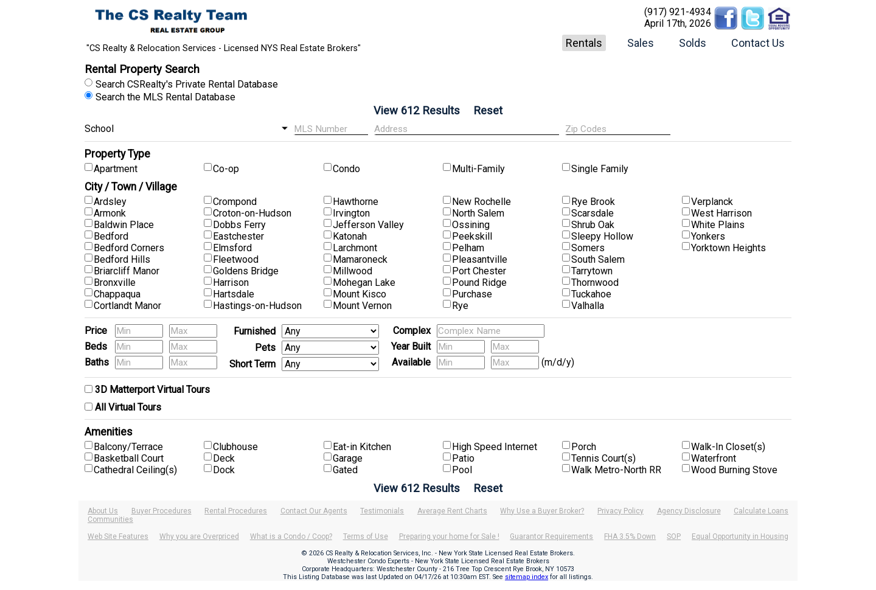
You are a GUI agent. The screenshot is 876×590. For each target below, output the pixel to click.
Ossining (471, 225)
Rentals (584, 42)
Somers (588, 248)
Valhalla (587, 305)
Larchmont (355, 248)
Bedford (111, 236)
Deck (224, 458)
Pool (462, 470)
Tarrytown (592, 271)
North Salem (478, 213)
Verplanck (712, 201)
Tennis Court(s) (603, 458)
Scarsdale (592, 213)
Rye (460, 305)
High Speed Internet (494, 447)
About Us (103, 511)
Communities (110, 519)
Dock (224, 470)
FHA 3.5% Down (630, 536)
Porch (583, 447)
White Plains (718, 225)
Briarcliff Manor (126, 271)
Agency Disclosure (689, 511)
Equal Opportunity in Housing (740, 536)
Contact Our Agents (313, 511)
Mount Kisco (359, 294)
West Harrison (721, 213)
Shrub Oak (592, 225)
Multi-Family (478, 169)
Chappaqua (117, 294)
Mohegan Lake (364, 282)
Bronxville (115, 282)
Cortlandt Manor (127, 305)
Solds (692, 42)
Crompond (235, 201)
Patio (463, 458)
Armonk (110, 213)
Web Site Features (118, 536)
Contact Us (758, 42)
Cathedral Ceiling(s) (135, 470)
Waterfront (713, 458)
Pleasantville (479, 259)
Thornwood (595, 282)
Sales (640, 42)
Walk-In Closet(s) (728, 447)
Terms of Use (365, 536)
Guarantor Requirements (551, 536)
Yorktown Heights (728, 248)
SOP (674, 536)
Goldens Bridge (246, 271)
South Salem (598, 259)
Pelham (468, 248)
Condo (346, 169)
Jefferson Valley (368, 225)
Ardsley (110, 201)
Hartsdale (233, 294)
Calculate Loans (761, 511)
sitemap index (526, 577)
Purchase (472, 294)
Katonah (350, 236)
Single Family (599, 169)
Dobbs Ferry (239, 225)
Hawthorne (355, 201)
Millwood (352, 271)
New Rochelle (481, 201)
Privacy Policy (620, 511)
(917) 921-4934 (677, 12)
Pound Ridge (479, 282)
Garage (348, 458)
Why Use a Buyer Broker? (542, 511)
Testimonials (382, 511)
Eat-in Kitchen (362, 447)
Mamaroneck (360, 259)
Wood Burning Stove (734, 470)
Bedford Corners (129, 248)
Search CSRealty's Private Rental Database (187, 84)
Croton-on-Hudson (252, 213)
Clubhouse (235, 447)
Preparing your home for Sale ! (449, 536)
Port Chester (479, 271)
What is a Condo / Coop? (291, 536)
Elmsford (232, 248)
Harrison (231, 282)
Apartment (115, 169)
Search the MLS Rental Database (165, 97)
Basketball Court (129, 458)
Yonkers (708, 236)
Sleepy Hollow (602, 236)
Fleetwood (236, 259)
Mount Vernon (362, 305)
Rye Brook (593, 201)
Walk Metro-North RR (616, 470)
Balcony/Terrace (128, 447)
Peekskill (472, 236)
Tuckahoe (591, 294)
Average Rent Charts (452, 511)
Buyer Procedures (161, 511)
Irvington (351, 213)
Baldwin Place (124, 225)
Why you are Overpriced (199, 536)
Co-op (226, 169)
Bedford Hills (122, 259)
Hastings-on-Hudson (257, 305)
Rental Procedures (235, 511)
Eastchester (238, 236)
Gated (345, 470)
